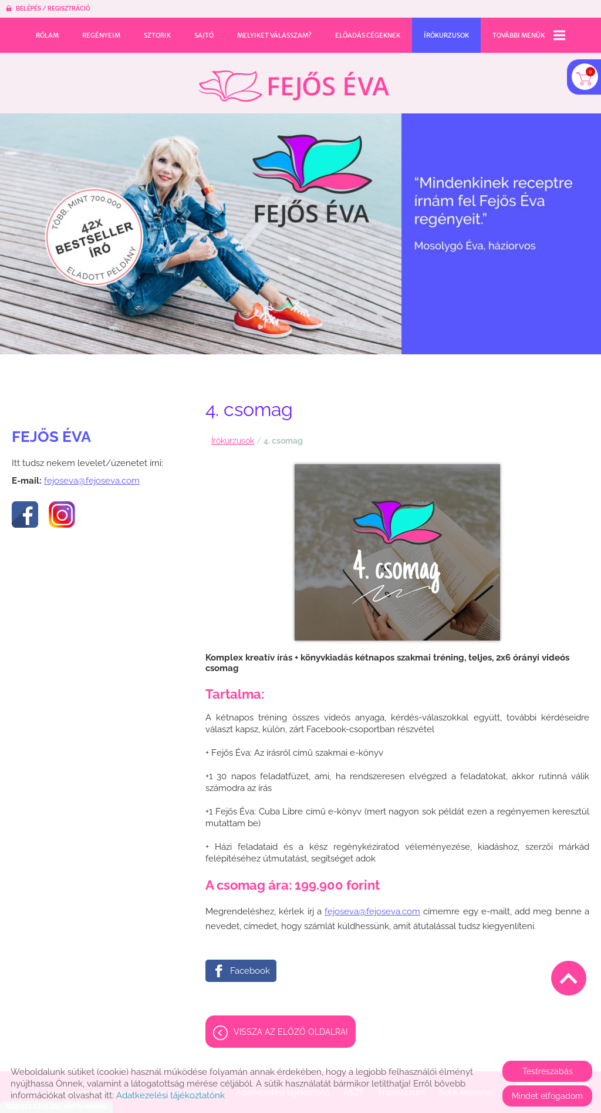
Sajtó (204, 35)
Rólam (47, 35)
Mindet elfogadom (547, 1096)
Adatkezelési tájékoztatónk (170, 1095)
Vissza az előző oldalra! (291, 1032)
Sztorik (157, 35)
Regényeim (101, 35)
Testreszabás (547, 1071)
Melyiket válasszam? (274, 35)
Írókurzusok (446, 35)
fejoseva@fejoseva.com (92, 480)
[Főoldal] (293, 86)
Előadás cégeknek (367, 35)
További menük (528, 35)
